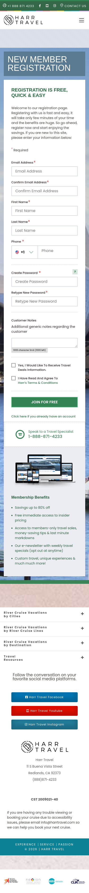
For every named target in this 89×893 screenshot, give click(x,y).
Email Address (22, 162)
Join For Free (44, 402)
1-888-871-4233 (45, 436)
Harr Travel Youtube (46, 711)
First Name (19, 202)
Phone (16, 241)
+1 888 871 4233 (18, 6)
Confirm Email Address (29, 182)
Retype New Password (28, 292)
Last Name (19, 222)
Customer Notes (23, 320)
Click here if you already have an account (43, 416)
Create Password (24, 273)
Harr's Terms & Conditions (38, 382)
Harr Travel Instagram (46, 724)
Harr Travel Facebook (46, 697)
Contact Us (73, 6)
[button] (81, 20)
